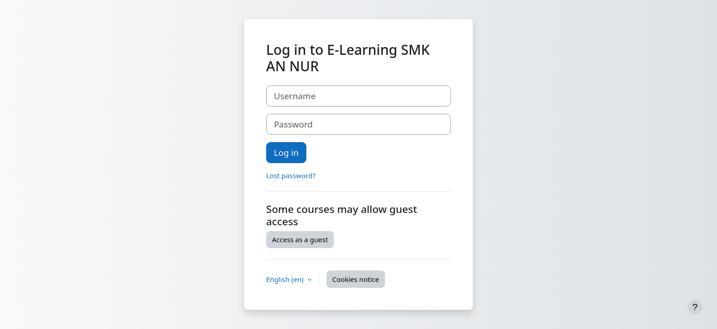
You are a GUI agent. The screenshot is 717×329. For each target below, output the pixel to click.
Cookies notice (355, 279)
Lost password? (291, 175)
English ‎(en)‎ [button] (285, 279)
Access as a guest (300, 239)
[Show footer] (695, 307)
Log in (286, 152)
